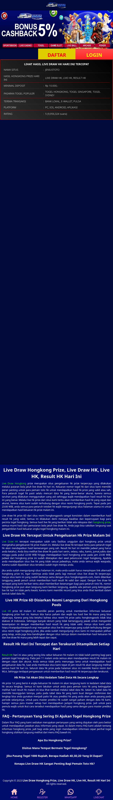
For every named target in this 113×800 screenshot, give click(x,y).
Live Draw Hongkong (14, 483)
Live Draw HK (10, 541)
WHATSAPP (71, 794)
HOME (14, 794)
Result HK (7, 655)
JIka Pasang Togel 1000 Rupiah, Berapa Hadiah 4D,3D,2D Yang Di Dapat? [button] (54, 756)
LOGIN (94, 55)
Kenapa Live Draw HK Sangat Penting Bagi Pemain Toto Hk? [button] (54, 763)
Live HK (6, 611)
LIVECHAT (99, 794)
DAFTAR (56, 55)
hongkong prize (101, 522)
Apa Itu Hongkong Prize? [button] (54, 740)
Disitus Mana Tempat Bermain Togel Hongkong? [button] (54, 748)
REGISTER (42, 794)
